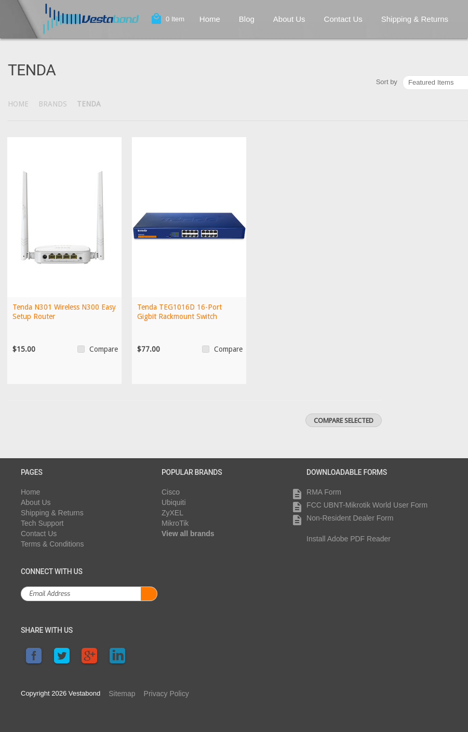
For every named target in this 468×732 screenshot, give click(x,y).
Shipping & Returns (414, 19)
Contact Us (343, 19)
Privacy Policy (166, 693)
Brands (52, 104)
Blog (247, 19)
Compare (103, 349)
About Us (289, 19)
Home (209, 19)
